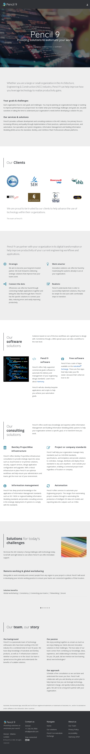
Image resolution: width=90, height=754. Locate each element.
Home (49, 726)
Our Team (72, 726)
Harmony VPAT (74, 737)
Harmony (40, 381)
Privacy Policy (73, 729)
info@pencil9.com (31, 731)
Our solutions (52, 729)
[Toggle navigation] (88, 4)
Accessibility (72, 733)
